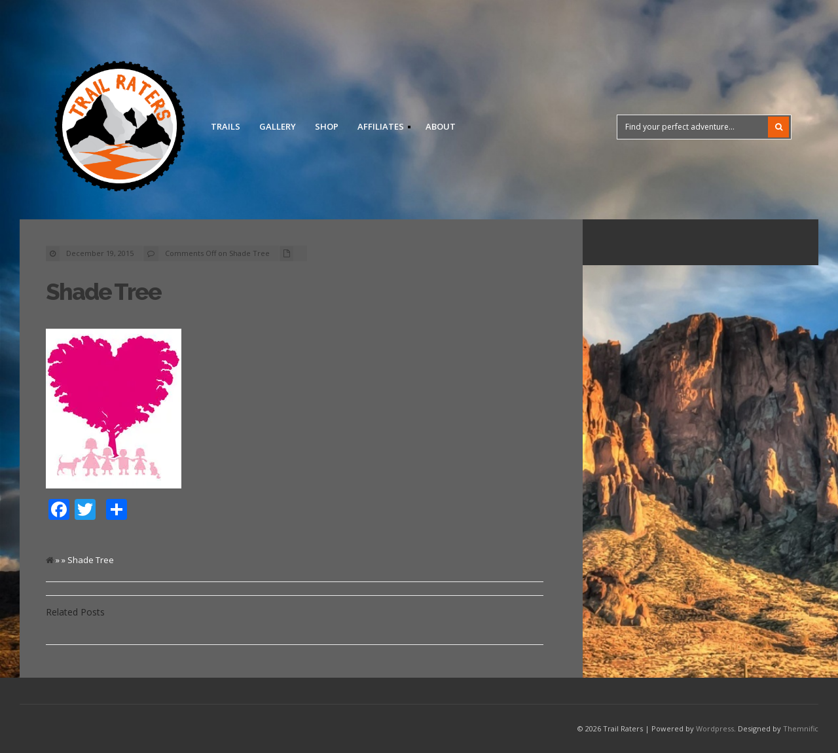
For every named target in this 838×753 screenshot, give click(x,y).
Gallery (277, 126)
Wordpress (715, 728)
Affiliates (380, 128)
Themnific (800, 728)
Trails (225, 126)
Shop (326, 126)
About (441, 126)
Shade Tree (103, 291)
